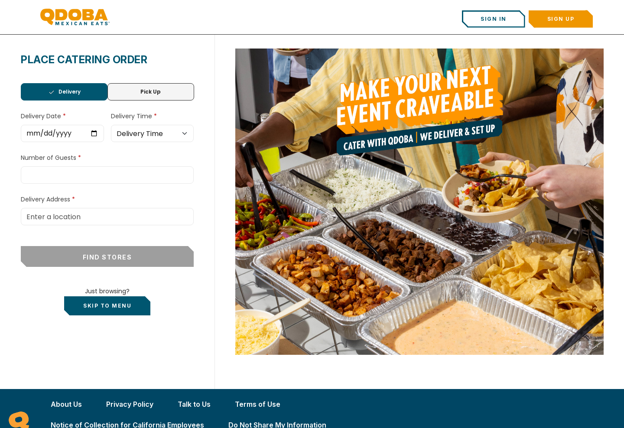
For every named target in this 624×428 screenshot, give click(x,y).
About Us (66, 404)
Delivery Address (45, 199)
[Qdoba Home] (75, 17)
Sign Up (561, 19)
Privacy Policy (129, 404)
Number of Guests (49, 157)
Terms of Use (257, 404)
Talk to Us (194, 404)
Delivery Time (132, 116)
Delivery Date (42, 116)
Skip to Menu (107, 305)
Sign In (494, 19)
